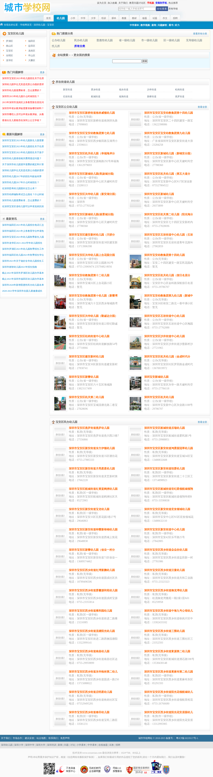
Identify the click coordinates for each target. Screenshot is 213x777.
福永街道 (123, 89)
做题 (144, 18)
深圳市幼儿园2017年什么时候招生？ (20, 182)
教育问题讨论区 (137, 3)
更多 (42, 72)
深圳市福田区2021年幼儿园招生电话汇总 (23, 225)
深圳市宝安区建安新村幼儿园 (86, 356)
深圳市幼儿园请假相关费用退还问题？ (22, 158)
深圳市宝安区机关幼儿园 (159, 397)
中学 (83, 18)
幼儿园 (61, 18)
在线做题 (103, 745)
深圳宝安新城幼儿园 (156, 376)
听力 (177, 25)
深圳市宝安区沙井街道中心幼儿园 (164, 336)
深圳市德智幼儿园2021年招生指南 (19, 267)
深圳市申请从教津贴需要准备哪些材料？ (23, 108)
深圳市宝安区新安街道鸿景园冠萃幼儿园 (168, 448)
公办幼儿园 (58, 40)
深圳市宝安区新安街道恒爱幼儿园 (164, 468)
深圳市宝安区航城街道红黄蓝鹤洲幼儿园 (93, 488)
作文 (165, 18)
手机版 (150, 3)
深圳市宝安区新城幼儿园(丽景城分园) (91, 214)
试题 (155, 18)
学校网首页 (26, 24)
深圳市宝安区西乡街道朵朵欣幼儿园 (165, 549)
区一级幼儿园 (172, 40)
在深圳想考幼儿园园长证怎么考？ (19, 188)
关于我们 (123, 3)
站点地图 (41, 738)
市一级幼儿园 (149, 40)
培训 (103, 18)
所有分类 (79, 46)
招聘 (175, 18)
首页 (48, 18)
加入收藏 (112, 3)
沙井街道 (151, 89)
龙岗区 (31, 50)
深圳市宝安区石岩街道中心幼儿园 (164, 316)
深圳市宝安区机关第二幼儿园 (86, 397)
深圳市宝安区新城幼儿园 (159, 194)
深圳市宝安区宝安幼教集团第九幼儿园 (167, 133)
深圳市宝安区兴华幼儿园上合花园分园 (92, 255)
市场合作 (17, 738)
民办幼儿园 (81, 40)
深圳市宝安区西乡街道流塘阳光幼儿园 (92, 631)
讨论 (72, 745)
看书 (171, 25)
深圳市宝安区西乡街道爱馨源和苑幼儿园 (93, 590)
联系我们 (53, 738)
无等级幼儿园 (194, 40)
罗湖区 (9, 41)
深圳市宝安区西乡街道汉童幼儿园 (164, 570)
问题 (66, 745)
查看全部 (202, 107)
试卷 (111, 745)
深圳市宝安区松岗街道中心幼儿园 (89, 336)
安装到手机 (161, 3)
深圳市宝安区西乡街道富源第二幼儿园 (167, 651)
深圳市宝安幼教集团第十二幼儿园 (89, 275)
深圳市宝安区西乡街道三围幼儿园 (164, 631)
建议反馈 (29, 738)
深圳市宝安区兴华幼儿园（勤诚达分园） (93, 316)
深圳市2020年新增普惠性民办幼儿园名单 (23, 285)
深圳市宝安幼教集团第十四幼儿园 (164, 255)
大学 (93, 18)
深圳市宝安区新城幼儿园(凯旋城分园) (91, 173)
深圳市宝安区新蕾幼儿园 (84, 376)
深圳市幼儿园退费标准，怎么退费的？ (22, 90)
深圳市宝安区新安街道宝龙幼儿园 (89, 509)
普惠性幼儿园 (104, 40)
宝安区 (9, 50)
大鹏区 (31, 60)
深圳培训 (51, 745)
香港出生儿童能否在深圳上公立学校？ (22, 120)
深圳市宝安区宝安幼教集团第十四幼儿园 (168, 112)
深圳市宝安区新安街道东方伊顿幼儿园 (92, 448)
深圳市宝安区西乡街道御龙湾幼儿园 (165, 590)
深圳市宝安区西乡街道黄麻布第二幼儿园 (168, 671)
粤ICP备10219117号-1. (187, 738)
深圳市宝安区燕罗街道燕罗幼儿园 (89, 428)
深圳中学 (29, 745)
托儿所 (56, 46)
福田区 (31, 41)
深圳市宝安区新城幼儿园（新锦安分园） (168, 153)
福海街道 (123, 96)
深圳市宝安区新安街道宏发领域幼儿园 (167, 509)
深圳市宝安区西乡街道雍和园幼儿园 (90, 610)
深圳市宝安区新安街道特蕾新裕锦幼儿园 (93, 529)
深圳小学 (18, 745)
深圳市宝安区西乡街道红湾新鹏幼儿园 (92, 570)
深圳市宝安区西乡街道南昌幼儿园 (89, 651)
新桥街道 (151, 96)
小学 (73, 18)
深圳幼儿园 (39, 24)
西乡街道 (95, 89)
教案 (124, 18)
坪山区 (31, 55)
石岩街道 (67, 96)
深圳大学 (40, 745)
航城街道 (95, 96)
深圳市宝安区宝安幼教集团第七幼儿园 (92, 133)
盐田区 (31, 45)
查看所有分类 (200, 33)
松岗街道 (179, 89)
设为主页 (101, 3)
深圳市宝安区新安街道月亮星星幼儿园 (92, 468)
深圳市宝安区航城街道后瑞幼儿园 (164, 428)
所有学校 (173, 8)
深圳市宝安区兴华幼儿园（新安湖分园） (93, 194)
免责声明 (65, 738)
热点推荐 (173, 3)
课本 (114, 18)
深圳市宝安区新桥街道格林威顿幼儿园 (92, 112)
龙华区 (9, 60)
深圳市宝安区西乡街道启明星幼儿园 (90, 692)
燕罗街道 (179, 96)
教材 (134, 18)
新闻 (154, 25)
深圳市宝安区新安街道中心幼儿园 (164, 529)
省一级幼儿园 (127, 40)
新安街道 (67, 89)
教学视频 (145, 25)
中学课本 (134, 25)
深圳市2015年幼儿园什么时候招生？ (20, 96)
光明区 (9, 55)
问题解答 (162, 25)
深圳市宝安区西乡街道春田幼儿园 (89, 712)
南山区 (9, 45)
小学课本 (81, 745)
